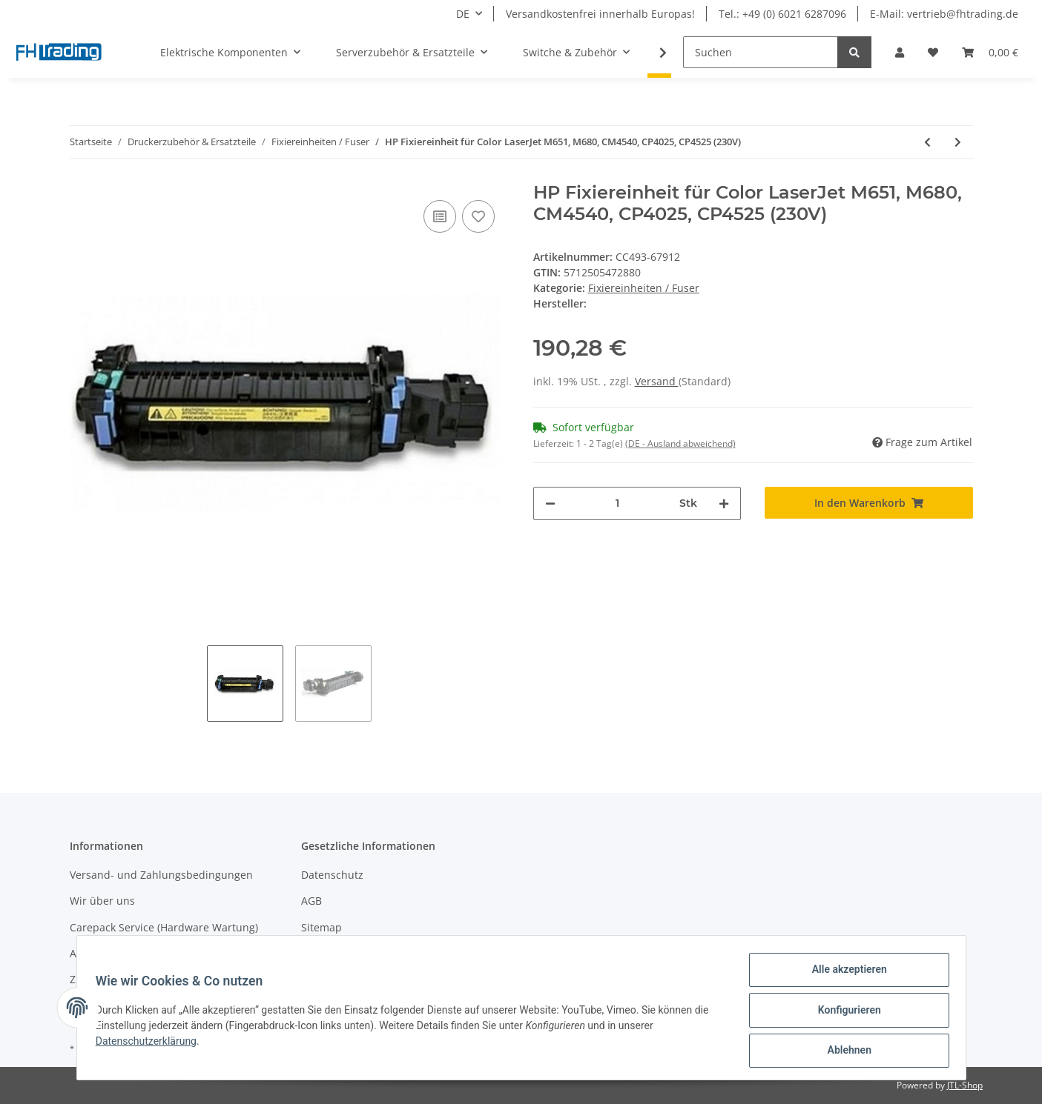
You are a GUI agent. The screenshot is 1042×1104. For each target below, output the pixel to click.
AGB (311, 901)
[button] (899, 52)
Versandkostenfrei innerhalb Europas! (600, 14)
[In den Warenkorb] (869, 503)
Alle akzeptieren (844, 974)
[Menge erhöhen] (724, 503)
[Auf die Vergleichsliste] (439, 216)
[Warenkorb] (990, 52)
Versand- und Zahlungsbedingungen (161, 875)
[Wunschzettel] (933, 52)
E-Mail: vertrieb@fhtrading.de (944, 14)
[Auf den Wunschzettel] (478, 216)
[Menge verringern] (550, 503)
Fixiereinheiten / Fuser (643, 288)
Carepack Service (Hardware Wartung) (164, 927)
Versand (657, 381)
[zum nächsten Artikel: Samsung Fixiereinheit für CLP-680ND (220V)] (958, 142)
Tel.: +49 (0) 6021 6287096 (782, 14)
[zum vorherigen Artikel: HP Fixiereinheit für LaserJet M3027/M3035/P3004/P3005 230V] (927, 142)
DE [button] (462, 14)
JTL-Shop (965, 1085)
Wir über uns (102, 901)
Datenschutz (332, 875)
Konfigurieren (844, 1013)
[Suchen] (760, 52)
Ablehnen (844, 1051)
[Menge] (618, 503)
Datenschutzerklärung (151, 1044)
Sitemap (321, 927)
